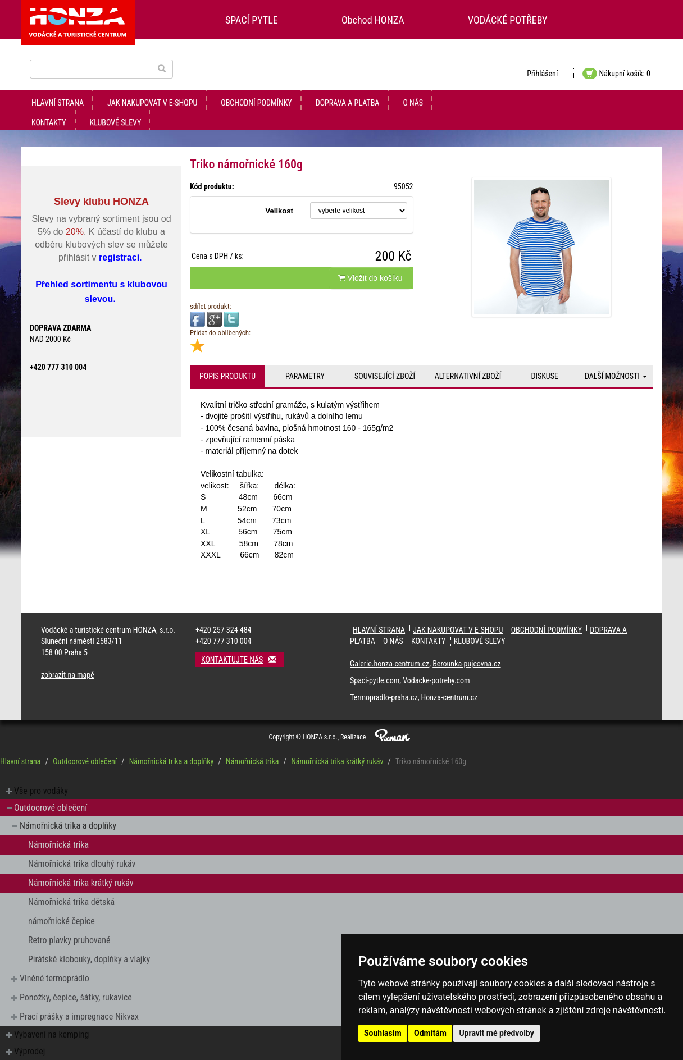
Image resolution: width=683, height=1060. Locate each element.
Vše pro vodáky (41, 790)
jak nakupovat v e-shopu (152, 102)
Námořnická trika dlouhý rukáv (81, 863)
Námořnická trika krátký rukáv (337, 761)
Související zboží (384, 376)
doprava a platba (348, 102)
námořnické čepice (61, 921)
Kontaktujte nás (242, 659)
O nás (413, 102)
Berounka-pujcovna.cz (466, 663)
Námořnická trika (252, 761)
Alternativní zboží (468, 376)
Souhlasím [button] (383, 1033)
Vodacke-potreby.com (436, 680)
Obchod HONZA (373, 20)
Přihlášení (542, 73)
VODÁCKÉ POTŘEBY (508, 20)
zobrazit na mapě (67, 674)
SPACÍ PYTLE (251, 20)
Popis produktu (227, 376)
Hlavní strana (57, 102)
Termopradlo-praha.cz (384, 697)
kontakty (48, 122)
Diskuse (544, 376)
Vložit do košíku (370, 277)
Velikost (279, 211)
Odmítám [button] (430, 1033)
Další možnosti (616, 376)
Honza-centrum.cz (449, 697)
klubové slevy (116, 122)
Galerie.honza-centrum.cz (389, 663)
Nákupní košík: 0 (616, 73)
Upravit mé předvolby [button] (496, 1033)
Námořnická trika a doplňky (171, 761)
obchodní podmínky (256, 102)
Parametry (305, 376)
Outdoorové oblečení (85, 761)
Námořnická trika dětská (71, 902)
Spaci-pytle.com (374, 680)
